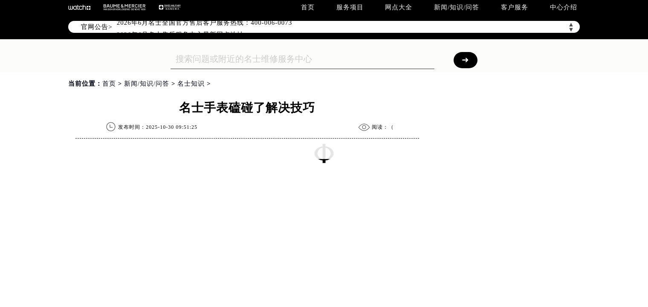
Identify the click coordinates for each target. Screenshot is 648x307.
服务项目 (350, 7)
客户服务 (514, 7)
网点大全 (398, 7)
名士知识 (191, 83)
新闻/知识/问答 (456, 7)
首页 (308, 7)
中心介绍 (563, 7)
